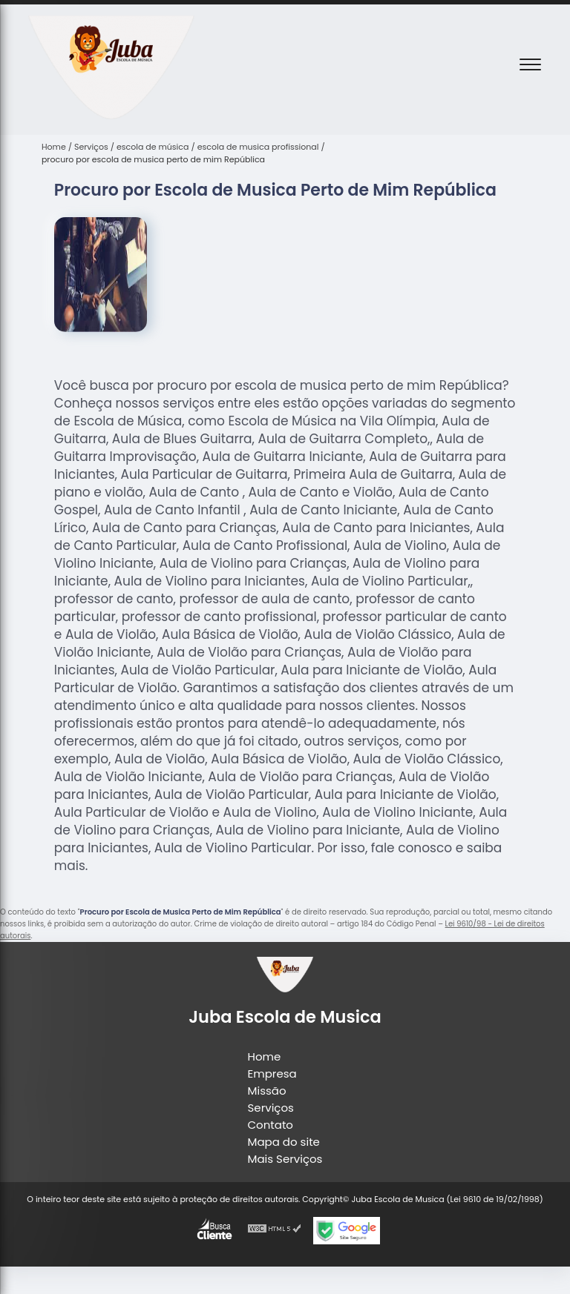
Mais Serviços (285, 1159)
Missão (267, 1090)
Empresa (272, 1073)
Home (264, 1056)
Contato (270, 1124)
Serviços (271, 1107)
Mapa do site (284, 1141)
